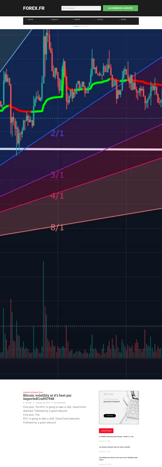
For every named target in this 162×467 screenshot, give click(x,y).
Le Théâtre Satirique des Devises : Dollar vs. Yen (116, 436)
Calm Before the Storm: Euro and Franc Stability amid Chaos (118, 458)
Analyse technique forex (33, 392)
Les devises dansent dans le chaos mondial (114, 447)
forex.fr (34, 8)
